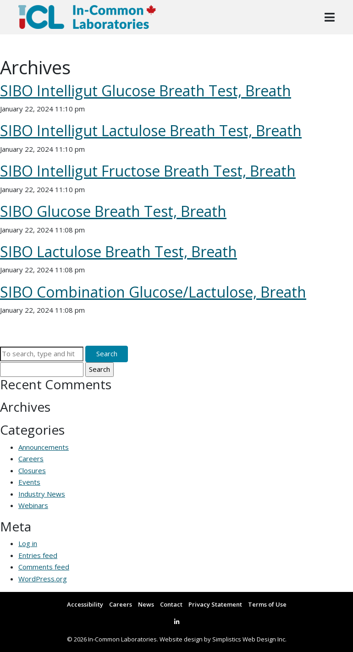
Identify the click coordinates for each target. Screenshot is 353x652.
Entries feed (37, 555)
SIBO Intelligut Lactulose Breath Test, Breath (151, 130)
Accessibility (85, 604)
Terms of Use (267, 604)
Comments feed (43, 566)
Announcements (43, 447)
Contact (171, 604)
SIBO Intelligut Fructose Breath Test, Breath (148, 171)
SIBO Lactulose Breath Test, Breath (118, 251)
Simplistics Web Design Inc (248, 639)
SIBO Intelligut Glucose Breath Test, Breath (145, 90)
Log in (27, 543)
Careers (31, 458)
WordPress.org (42, 578)
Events (29, 481)
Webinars (33, 505)
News (146, 604)
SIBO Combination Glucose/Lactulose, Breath (153, 292)
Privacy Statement (215, 604)
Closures (32, 470)
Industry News (41, 493)
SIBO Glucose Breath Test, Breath (113, 211)
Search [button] (106, 353)
